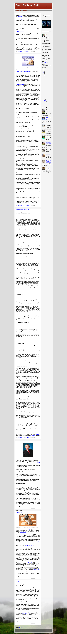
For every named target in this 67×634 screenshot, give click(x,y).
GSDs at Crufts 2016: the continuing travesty (48, 136)
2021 (43, 71)
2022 (43, 70)
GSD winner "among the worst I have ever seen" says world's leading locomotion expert (48, 118)
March (44, 99)
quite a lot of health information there (27, 562)
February (45, 100)
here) (29, 529)
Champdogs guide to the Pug (29, 545)
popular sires (20, 16)
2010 (43, 102)
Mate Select (20, 19)
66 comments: (27, 205)
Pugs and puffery (19, 512)
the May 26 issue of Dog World (26, 613)
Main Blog (17, 10)
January (45, 101)
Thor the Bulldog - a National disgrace (48, 154)
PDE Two (17, 581)
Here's (17, 571)
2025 (43, 68)
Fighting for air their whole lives (48, 130)
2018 (43, 74)
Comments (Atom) (21, 627)
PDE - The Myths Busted (23, 10)
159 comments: (27, 437)
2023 (43, 69)
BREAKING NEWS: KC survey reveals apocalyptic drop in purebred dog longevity (48, 161)
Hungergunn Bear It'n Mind (20, 31)
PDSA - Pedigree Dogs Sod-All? (21, 54)
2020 (43, 72)
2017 (43, 75)
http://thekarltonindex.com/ (30, 334)
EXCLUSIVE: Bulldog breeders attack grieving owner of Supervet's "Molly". (48, 168)
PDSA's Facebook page (20, 84)
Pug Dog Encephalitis (27, 538)
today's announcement (23, 459)
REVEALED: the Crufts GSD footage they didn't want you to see (48, 111)
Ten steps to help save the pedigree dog (22, 209)
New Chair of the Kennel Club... (21, 441)
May (44, 97)
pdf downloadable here (23, 532)
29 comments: (27, 51)
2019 (43, 73)
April (44, 98)
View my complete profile (45, 62)
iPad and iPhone (32, 435)
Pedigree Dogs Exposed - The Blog (28, 5)
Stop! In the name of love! (20, 13)
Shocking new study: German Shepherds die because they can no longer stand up (48, 143)
